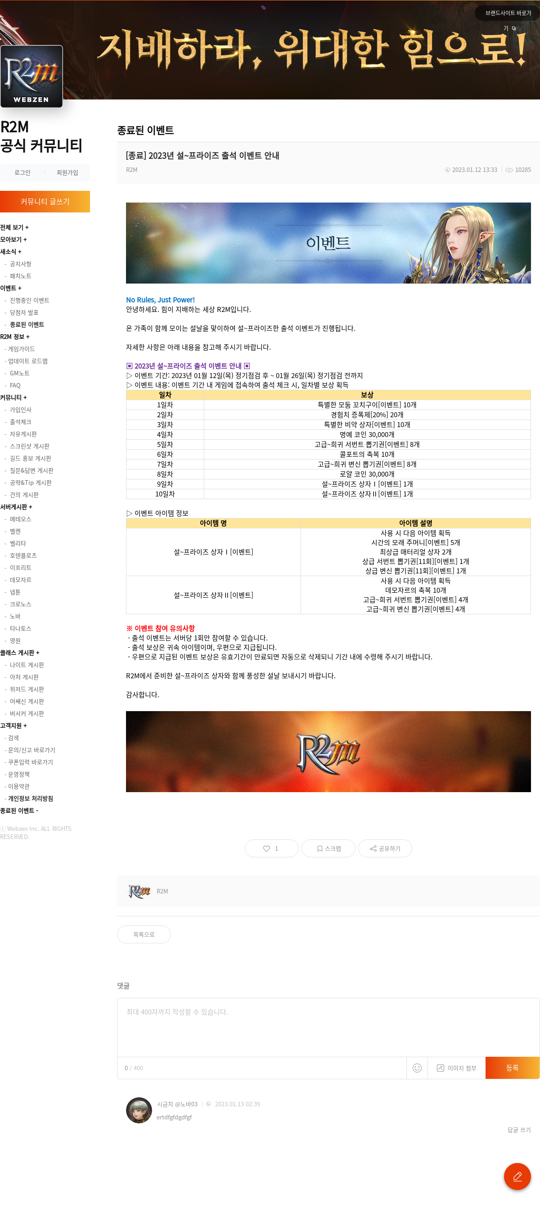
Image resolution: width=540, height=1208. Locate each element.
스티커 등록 (417, 1068)
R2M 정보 (12, 336)
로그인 (22, 172)
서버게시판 (13, 506)
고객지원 (11, 725)
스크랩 (333, 848)
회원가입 (67, 172)
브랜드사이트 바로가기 (508, 15)
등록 (512, 1068)
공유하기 (389, 848)
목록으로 (144, 934)
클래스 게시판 (17, 652)
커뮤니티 (11, 397)
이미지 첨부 (457, 1064)
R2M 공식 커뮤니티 (41, 136)
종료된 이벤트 (17, 810)
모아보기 (11, 239)
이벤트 (8, 288)
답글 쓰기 (519, 1130)
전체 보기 (11, 227)
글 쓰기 (517, 1176)
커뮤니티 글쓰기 (45, 201)
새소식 (8, 251)
